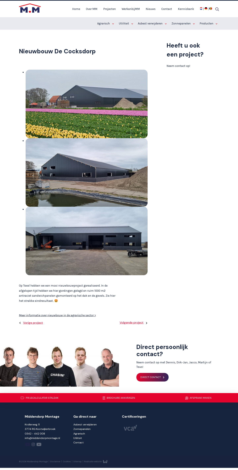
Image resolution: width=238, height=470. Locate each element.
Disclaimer (55, 461)
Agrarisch (105, 23)
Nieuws (151, 9)
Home (76, 9)
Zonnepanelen (183, 23)
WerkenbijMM (131, 9)
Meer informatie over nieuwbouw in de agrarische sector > (57, 315)
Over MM (91, 9)
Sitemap (77, 461)
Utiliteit (126, 23)
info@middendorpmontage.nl (42, 438)
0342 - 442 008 (35, 433)
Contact (166, 9)
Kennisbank (186, 9)
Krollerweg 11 (32, 424)
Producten (208, 23)
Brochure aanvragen (119, 398)
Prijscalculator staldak (39, 398)
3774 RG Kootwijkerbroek (40, 429)
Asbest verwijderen (152, 23)
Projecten (109, 9)
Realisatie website (95, 461)
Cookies (67, 461)
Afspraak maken (198, 398)
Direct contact (150, 377)
